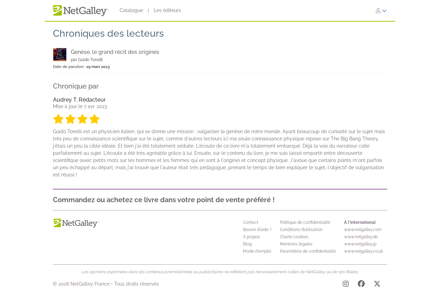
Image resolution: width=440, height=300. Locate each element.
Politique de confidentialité (305, 222)
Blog (247, 244)
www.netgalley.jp (360, 244)
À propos (251, 236)
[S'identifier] (381, 10)
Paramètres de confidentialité (308, 251)
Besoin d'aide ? (257, 229)
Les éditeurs (167, 10)
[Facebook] (361, 284)
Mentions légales (296, 244)
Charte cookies (294, 236)
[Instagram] (346, 284)
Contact (250, 222)
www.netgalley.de (361, 236)
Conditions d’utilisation (301, 229)
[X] (377, 284)
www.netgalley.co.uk (363, 251)
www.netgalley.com (363, 229)
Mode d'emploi (257, 251)
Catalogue (131, 10)
